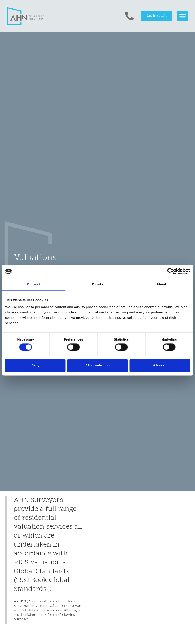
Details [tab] (97, 284)
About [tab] (161, 284)
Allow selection (97, 365)
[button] (182, 16)
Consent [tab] (33, 284)
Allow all (159, 365)
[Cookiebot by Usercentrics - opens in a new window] (170, 271)
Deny (35, 365)
